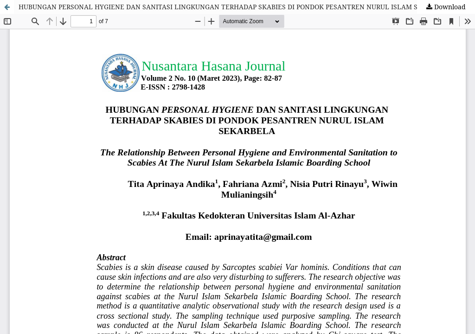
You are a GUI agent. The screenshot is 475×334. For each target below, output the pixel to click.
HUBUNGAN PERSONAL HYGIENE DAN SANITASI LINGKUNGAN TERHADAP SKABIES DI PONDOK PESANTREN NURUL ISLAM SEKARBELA (235, 6)
